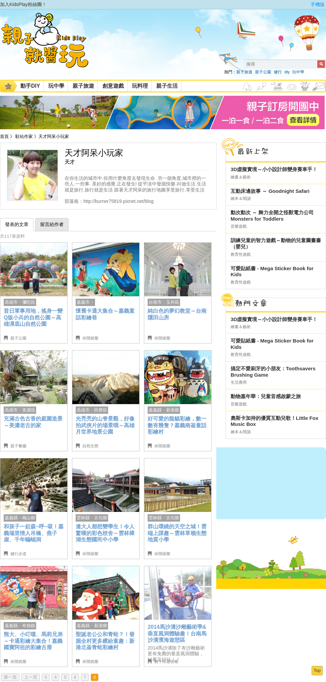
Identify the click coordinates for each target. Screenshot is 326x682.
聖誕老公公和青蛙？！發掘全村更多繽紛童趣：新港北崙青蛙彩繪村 (105, 640)
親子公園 (263, 72)
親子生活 (167, 86)
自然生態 (90, 446)
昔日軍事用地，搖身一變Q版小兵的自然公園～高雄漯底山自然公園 (33, 317)
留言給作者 (52, 224)
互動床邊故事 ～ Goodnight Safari (270, 191)
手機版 (318, 4)
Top (317, 670)
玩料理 (140, 86)
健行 (278, 72)
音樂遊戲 (239, 226)
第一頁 (10, 677)
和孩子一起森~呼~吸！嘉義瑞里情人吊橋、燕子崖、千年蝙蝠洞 (34, 533)
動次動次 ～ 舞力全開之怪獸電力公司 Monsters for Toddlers (272, 216)
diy (287, 72)
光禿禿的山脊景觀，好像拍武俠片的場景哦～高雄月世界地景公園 (105, 425)
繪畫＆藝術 (241, 177)
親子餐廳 (18, 446)
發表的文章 (16, 224)
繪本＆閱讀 (241, 198)
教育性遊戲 (241, 254)
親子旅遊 (244, 72)
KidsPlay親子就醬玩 (50, 46)
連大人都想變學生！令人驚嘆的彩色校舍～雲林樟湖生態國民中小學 (105, 533)
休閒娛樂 (90, 338)
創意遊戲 (113, 86)
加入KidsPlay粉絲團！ (23, 4)
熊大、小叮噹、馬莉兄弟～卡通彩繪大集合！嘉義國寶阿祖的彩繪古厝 (33, 640)
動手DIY (30, 86)
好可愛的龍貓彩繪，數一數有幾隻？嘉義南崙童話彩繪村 (177, 425)
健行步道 (18, 553)
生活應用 (239, 382)
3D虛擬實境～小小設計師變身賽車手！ (274, 169)
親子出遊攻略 (166, 661)
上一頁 (30, 677)
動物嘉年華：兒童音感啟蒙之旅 (266, 396)
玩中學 (298, 72)
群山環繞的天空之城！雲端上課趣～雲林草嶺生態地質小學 (177, 533)
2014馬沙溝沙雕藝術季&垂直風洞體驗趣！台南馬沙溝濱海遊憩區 (177, 633)
